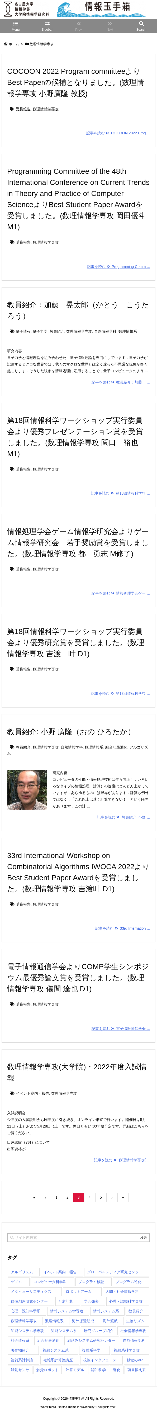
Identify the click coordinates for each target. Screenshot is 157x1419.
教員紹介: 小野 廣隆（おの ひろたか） (71, 732)
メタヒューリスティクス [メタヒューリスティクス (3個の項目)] (31, 1291)
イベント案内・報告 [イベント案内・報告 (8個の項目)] (60, 1272)
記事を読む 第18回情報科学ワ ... (120, 493)
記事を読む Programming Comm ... (118, 266)
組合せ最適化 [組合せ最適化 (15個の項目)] (48, 1340)
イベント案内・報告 (32, 1093)
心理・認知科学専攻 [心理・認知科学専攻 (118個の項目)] (125, 1301)
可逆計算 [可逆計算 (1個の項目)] (65, 1301)
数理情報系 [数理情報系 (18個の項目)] (54, 1321)
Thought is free (105, 1412)
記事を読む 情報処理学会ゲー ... (121, 593)
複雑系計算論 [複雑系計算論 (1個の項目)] (22, 1360)
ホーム (14, 44)
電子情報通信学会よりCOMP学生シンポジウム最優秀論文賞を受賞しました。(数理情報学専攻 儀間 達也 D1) (78, 977)
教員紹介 (57, 331)
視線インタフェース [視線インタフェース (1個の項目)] (99, 1360)
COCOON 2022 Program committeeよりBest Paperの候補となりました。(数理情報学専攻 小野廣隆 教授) (75, 82)
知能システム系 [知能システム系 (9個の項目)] (64, 1331)
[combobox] (78, 1237)
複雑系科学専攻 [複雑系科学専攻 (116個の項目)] (127, 1350)
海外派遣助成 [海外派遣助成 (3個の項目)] (83, 1321)
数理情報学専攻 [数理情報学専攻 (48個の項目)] (24, 1321)
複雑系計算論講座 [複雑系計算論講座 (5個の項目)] (58, 1360)
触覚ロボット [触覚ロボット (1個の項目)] (47, 1370)
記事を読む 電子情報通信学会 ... (121, 1028)
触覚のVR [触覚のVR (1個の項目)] (135, 1360)
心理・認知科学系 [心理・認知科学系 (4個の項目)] (25, 1311)
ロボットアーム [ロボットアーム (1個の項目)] (79, 1291)
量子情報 (23, 331)
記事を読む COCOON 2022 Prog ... (118, 133)
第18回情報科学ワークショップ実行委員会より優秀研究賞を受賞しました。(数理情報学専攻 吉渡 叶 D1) (75, 642)
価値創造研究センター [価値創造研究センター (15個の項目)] (29, 1301)
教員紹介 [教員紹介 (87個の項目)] (136, 1311)
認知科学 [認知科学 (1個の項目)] (98, 1370)
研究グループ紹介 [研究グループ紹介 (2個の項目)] (98, 1331)
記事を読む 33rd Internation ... (122, 928)
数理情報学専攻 (46, 109)
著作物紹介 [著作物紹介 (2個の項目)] (20, 1350)
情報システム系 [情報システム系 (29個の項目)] (106, 1311)
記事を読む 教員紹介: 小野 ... (123, 817)
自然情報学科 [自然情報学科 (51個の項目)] (134, 1340)
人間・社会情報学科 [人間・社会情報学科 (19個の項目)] (122, 1291)
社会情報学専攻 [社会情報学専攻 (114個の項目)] (133, 1331)
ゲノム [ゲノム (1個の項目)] (16, 1282)
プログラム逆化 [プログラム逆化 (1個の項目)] (128, 1282)
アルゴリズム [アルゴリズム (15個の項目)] (22, 1272)
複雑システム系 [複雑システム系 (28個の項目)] (56, 1350)
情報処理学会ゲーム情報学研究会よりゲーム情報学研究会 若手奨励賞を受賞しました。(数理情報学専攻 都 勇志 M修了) (78, 542)
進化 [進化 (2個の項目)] (116, 1370)
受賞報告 (23, 109)
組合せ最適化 (116, 747)
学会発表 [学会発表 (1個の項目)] (91, 1301)
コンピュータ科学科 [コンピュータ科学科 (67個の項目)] (50, 1282)
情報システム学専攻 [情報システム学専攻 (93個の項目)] (66, 1311)
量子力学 (40, 331)
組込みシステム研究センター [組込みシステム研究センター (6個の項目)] (91, 1340)
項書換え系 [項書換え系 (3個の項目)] (136, 1370)
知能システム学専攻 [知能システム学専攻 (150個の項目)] (27, 1331)
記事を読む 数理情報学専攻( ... (122, 1160)
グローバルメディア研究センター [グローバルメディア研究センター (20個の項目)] (114, 1272)
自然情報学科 (105, 331)
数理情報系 (127, 331)
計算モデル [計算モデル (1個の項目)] (75, 1370)
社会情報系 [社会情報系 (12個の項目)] (20, 1340)
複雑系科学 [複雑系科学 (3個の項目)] (91, 1350)
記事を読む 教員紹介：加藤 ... (121, 382)
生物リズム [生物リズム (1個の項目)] (135, 1321)
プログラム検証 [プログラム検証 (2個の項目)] (91, 1282)
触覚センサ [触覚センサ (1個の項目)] (20, 1370)
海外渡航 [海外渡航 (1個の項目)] (110, 1321)
